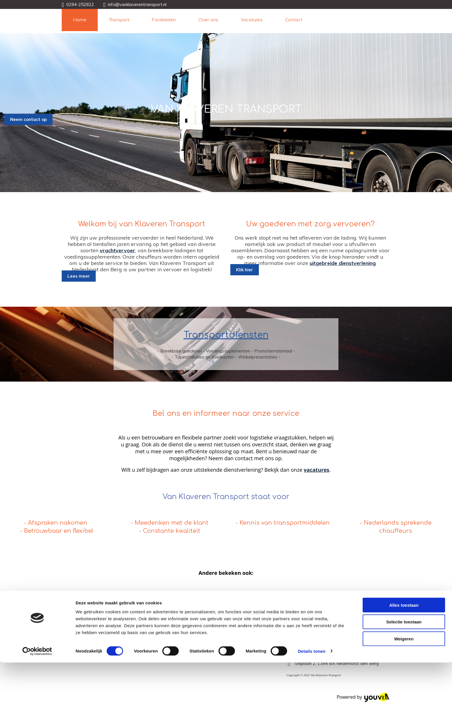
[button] (28, 119)
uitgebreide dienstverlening (343, 263)
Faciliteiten (164, 20)
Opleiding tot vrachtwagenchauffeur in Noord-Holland (304, 594)
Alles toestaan (404, 647)
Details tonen (311, 693)
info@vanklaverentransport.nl (137, 4)
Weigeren (403, 681)
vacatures (316, 469)
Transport (119, 20)
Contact (293, 20)
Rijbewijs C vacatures (210, 594)
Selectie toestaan (404, 664)
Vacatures (252, 20)
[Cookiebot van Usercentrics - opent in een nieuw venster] (37, 693)
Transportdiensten (226, 335)
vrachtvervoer (117, 250)
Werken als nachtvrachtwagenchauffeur (131, 594)
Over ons (208, 20)
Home (79, 20)
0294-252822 (80, 4)
